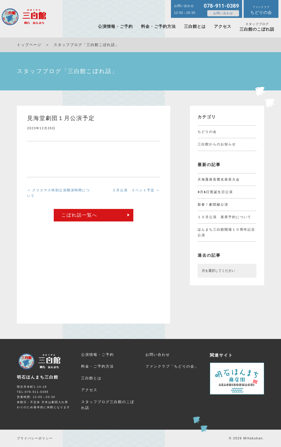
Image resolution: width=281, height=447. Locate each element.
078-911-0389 (221, 6)
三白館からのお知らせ (217, 144)
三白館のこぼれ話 (257, 26)
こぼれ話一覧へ (79, 215)
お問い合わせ (223, 13)
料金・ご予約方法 (158, 26)
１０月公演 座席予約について (224, 217)
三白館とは (195, 26)
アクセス (222, 26)
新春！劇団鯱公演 (213, 204)
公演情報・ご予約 (115, 26)
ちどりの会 (207, 132)
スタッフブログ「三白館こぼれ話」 (86, 45)
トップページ (29, 45)
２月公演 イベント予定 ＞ (136, 190)
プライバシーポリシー (35, 438)
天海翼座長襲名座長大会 (219, 179)
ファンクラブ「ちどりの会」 (172, 366)
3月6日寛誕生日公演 (215, 192)
